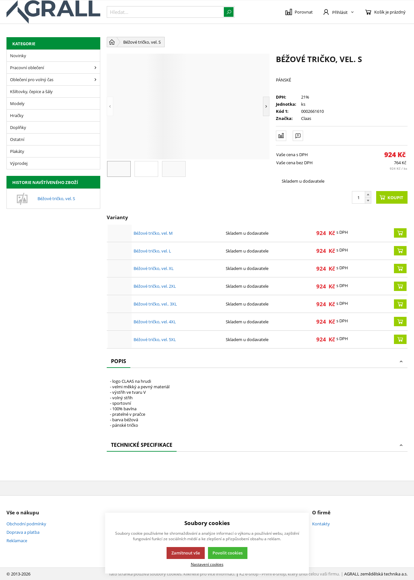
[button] (110, 106)
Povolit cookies (227, 553)
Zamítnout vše (185, 553)
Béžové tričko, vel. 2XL (155, 286)
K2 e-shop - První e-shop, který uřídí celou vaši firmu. (289, 574)
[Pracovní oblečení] (95, 67)
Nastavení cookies (207, 564)
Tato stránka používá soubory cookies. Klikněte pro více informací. (172, 574)
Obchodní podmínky (26, 524)
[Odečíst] (368, 201)
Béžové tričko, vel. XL (154, 268)
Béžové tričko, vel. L (152, 251)
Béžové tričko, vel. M (153, 233)
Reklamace (16, 540)
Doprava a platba (22, 532)
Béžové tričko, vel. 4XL (155, 322)
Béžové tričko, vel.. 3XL (155, 304)
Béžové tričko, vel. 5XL (155, 339)
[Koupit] (400, 233)
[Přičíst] (368, 194)
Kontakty (321, 524)
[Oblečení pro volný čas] (95, 79)
